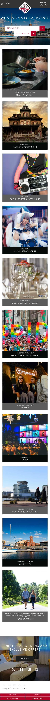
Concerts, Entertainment (25, 353)
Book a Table (37, 695)
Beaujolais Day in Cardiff (25, 303)
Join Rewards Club (37, 698)
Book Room (12, 695)
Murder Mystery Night (25, 147)
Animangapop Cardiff (25, 251)
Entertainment (13, 28)
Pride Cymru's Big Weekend (25, 356)
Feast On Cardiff (25, 95)
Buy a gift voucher (12, 698)
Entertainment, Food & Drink (25, 92)
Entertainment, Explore (25, 509)
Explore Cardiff (24, 619)
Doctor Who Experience (25, 512)
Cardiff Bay (25, 564)
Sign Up (25, 659)
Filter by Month (22, 33)
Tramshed (25, 408)
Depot (25, 460)
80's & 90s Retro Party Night (25, 199)
